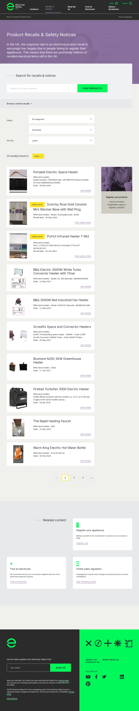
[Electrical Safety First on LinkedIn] (122, 678)
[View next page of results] (91, 478)
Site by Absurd (12, 699)
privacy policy (64, 680)
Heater (38, 156)
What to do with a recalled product (19, 17)
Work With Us (110, 660)
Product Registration (125, 17)
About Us (91, 660)
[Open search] (127, 3)
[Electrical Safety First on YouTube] (88, 677)
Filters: (10, 120)
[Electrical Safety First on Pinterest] (88, 685)
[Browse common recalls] (19, 103)
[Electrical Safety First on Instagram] (113, 678)
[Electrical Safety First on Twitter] (104, 677)
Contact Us (93, 662)
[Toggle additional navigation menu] (114, 3)
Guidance (34, 9)
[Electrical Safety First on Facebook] (96, 678)
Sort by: (10, 140)
